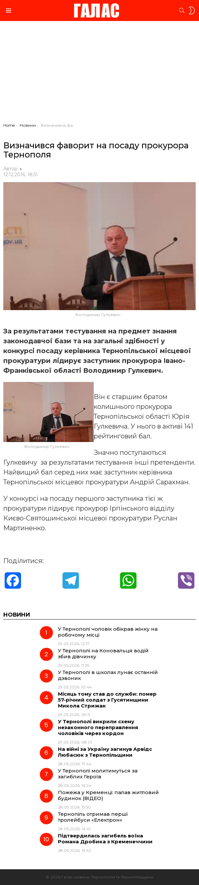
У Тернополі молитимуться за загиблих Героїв (97, 774)
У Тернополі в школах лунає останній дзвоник (108, 675)
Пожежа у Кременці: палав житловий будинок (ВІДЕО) (108, 795)
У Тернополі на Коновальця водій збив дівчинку (103, 653)
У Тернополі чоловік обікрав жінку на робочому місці (108, 632)
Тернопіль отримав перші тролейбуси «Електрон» (93, 817)
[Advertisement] (99, 73)
